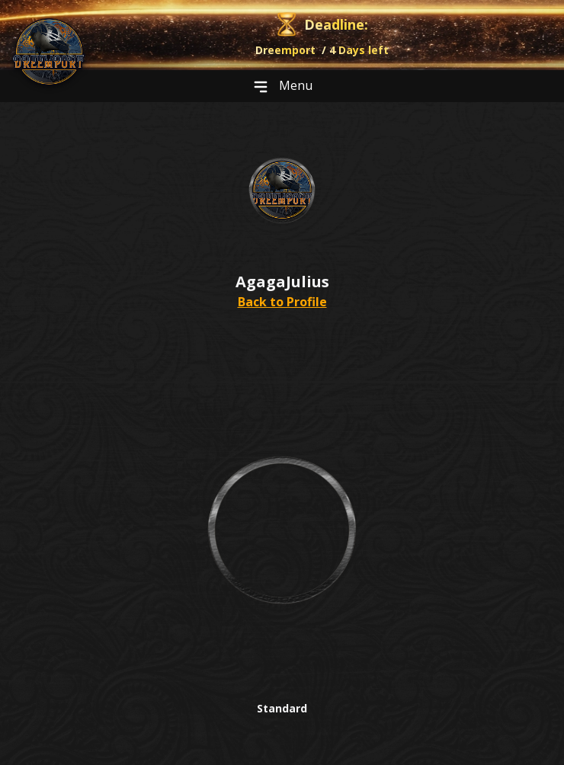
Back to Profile (282, 301)
